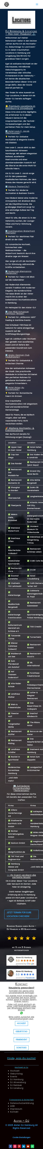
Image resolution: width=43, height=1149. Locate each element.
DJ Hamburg (16, 1079)
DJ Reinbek (16, 1085)
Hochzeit (21, 1023)
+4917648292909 (22, 1006)
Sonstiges (21, 1047)
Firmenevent (21, 1039)
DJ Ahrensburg (18, 1082)
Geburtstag (21, 1031)
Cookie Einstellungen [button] (21, 1137)
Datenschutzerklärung (22, 1103)
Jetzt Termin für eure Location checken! (19, 914)
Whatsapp (16, 1008)
